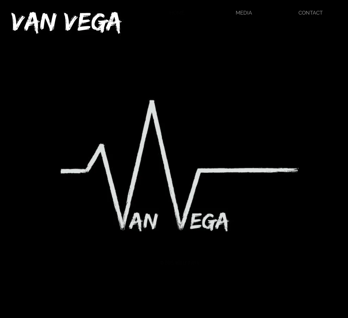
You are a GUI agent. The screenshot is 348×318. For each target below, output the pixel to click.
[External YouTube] (174, 148)
